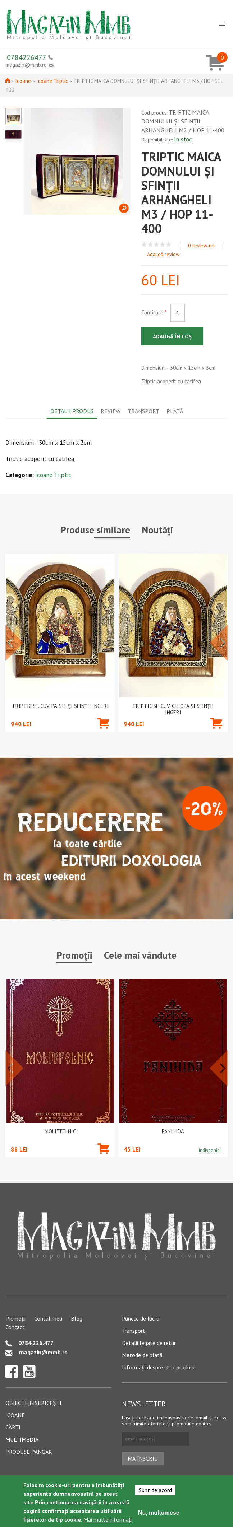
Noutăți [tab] (157, 529)
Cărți (12, 1427)
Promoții (15, 1318)
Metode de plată (142, 1355)
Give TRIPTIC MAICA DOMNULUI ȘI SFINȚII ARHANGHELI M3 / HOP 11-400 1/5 (144, 244)
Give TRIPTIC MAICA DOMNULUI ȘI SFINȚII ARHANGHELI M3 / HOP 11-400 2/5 (150, 244)
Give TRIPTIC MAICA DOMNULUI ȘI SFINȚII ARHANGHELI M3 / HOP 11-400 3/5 (157, 244)
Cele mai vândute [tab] (140, 955)
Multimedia (21, 1439)
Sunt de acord (155, 1490)
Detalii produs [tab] (71, 411)
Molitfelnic (60, 1131)
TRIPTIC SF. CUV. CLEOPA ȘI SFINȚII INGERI (173, 709)
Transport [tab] (143, 411)
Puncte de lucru (140, 1318)
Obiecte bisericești (33, 1402)
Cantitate (153, 312)
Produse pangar (28, 1451)
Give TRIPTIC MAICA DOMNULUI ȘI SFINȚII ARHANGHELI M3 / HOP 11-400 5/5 (169, 244)
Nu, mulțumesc (158, 1513)
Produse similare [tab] (95, 529)
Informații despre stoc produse (159, 1367)
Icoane (23, 81)
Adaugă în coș (172, 336)
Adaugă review (163, 254)
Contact (15, 1327)
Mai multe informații (108, 1519)
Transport (133, 1330)
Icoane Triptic (52, 81)
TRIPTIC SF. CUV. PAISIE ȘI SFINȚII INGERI (60, 706)
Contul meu (48, 1318)
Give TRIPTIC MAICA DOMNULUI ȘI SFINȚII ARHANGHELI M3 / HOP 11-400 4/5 (163, 244)
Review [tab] (110, 411)
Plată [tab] (174, 411)
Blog (76, 1318)
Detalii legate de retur (149, 1342)
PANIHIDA (173, 1131)
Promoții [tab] (74, 955)
